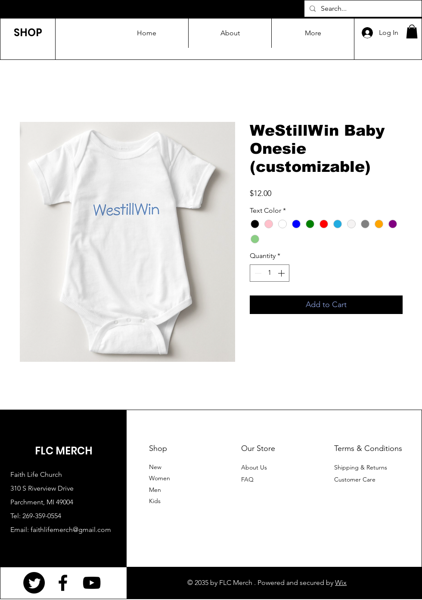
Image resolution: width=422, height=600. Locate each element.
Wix (341, 582)
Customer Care (354, 479)
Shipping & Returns (360, 467)
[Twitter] (34, 583)
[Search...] (362, 8)
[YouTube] (91, 583)
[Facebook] (63, 583)
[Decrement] (257, 273)
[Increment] (282, 273)
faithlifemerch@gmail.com (71, 529)
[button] (412, 31)
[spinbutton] (269, 273)
